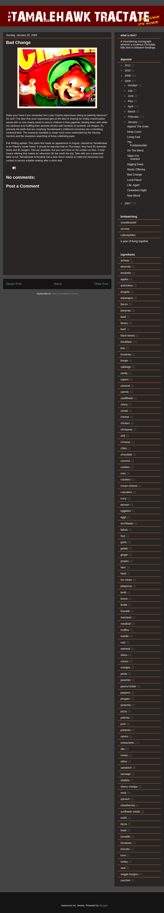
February (133, 116)
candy (124, 373)
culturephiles (128, 235)
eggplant (126, 510)
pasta (124, 673)
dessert (125, 504)
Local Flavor (134, 179)
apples (124, 279)
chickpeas (126, 429)
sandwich (126, 767)
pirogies (125, 698)
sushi (124, 817)
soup (123, 792)
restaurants (127, 742)
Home (58, 283)
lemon (124, 598)
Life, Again (133, 185)
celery (124, 404)
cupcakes (126, 492)
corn (123, 473)
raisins (124, 736)
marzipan (126, 617)
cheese (125, 416)
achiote (125, 260)
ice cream (126, 579)
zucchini (125, 880)
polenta (125, 717)
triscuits (125, 849)
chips (124, 448)
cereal (124, 410)
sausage (126, 774)
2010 (128, 70)
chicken (125, 423)
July (130, 90)
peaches (126, 680)
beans (124, 323)
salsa (124, 761)
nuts (123, 642)
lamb (123, 592)
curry (123, 498)
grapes (125, 561)
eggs (123, 517)
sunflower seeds (130, 811)
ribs (123, 748)
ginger (124, 554)
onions (124, 661)
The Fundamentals (137, 144)
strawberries (128, 805)
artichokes (127, 285)
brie (123, 348)
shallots (125, 780)
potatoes (126, 730)
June (131, 95)
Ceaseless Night (137, 190)
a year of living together (134, 241)
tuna (123, 855)
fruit (123, 536)
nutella (124, 636)
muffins (125, 630)
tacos (124, 824)
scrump (125, 228)
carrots (125, 391)
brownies (126, 354)
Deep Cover (134, 131)
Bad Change (134, 174)
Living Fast (133, 136)
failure (124, 529)
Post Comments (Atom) (65, 293)
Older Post (101, 283)
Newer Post (14, 283)
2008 (128, 80)
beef (123, 329)
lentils (124, 604)
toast (123, 830)
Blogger (103, 905)
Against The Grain (138, 126)
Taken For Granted (133, 157)
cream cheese (129, 485)
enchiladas (127, 523)
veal (123, 867)
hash (123, 573)
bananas (126, 310)
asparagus (127, 297)
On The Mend (135, 150)
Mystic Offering (136, 169)
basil (123, 316)
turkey (124, 861)
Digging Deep (135, 164)
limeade (125, 611)
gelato (124, 548)
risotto (124, 755)
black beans (128, 335)
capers (125, 379)
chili (123, 435)
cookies (125, 467)
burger (124, 360)
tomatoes (126, 842)
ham (123, 567)
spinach (125, 799)
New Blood (133, 195)
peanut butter (128, 686)
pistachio (126, 705)
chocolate (126, 454)
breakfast (126, 341)
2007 (128, 203)
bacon (124, 304)
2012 (128, 65)
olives (124, 655)
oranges (125, 667)
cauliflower (127, 398)
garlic (124, 542)
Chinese (125, 442)
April (131, 106)
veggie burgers (129, 874)
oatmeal (125, 648)
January (133, 122)
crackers (126, 479)
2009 (128, 75)
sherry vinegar (129, 786)
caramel (125, 385)
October (133, 85)
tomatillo (125, 836)
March (132, 111)
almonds (126, 266)
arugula (125, 291)
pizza (124, 711)
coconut (125, 460)
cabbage (126, 366)
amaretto (126, 272)
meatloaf (126, 623)
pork (123, 723)
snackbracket (128, 222)
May (130, 101)
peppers (125, 692)
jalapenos (126, 586)
